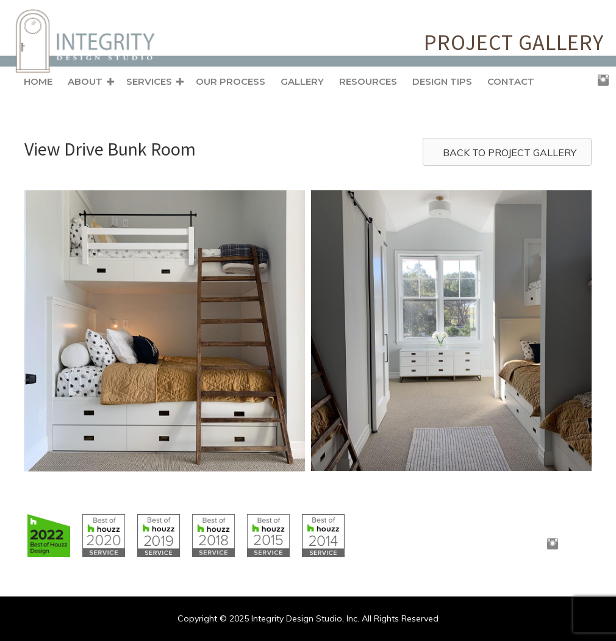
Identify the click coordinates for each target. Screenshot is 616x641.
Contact (510, 81)
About (85, 81)
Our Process (230, 81)
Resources (368, 81)
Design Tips (442, 81)
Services (149, 81)
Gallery (302, 81)
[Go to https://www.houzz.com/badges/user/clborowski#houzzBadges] (48, 535)
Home (38, 81)
